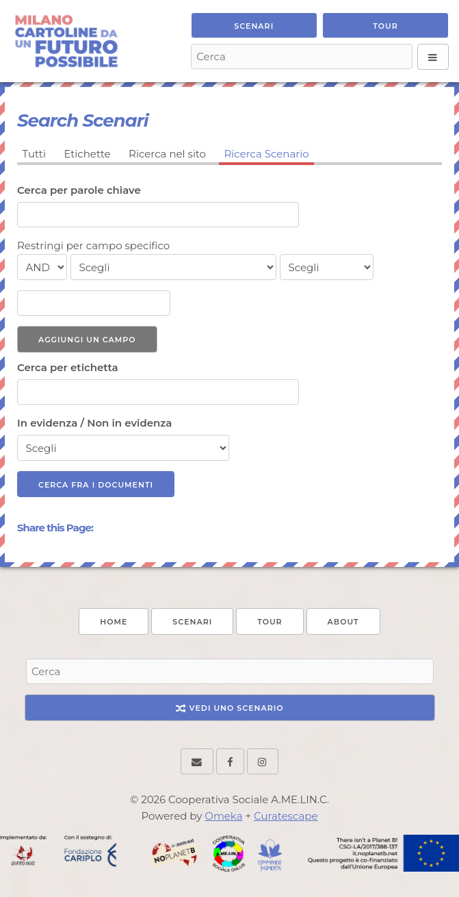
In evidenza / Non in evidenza (94, 422)
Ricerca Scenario (266, 153)
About (343, 622)
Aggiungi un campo (87, 339)
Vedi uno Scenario (230, 708)
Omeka (223, 815)
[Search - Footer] (230, 672)
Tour (385, 26)
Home (113, 622)
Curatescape (285, 815)
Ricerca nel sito (167, 153)
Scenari (254, 26)
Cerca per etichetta (67, 367)
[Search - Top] (301, 57)
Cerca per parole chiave (79, 190)
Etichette (87, 153)
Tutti (35, 153)
